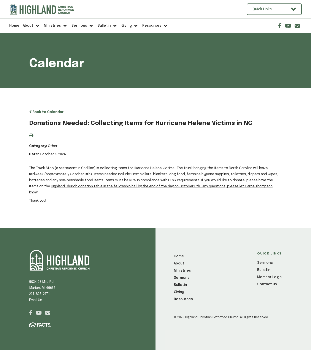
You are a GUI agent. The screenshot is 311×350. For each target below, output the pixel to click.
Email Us (35, 300)
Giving (179, 292)
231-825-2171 (39, 294)
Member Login (269, 277)
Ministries (182, 270)
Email (297, 25)
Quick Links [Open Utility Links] (274, 9)
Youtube (288, 25)
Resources (183, 299)
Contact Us (267, 284)
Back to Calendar (46, 112)
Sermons (181, 278)
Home (179, 256)
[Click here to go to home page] (47, 9)
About (179, 263)
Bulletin (180, 285)
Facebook (280, 25)
